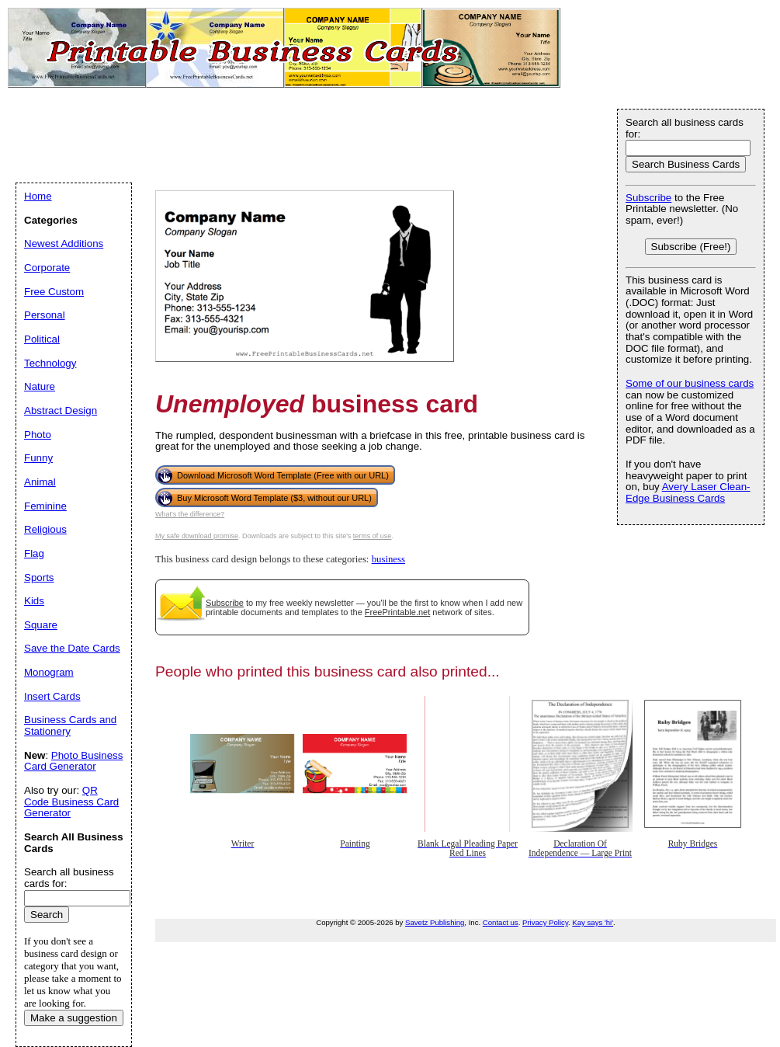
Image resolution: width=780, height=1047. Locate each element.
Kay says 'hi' (592, 922)
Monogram (49, 672)
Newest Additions (63, 243)
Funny (38, 458)
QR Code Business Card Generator (71, 801)
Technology (50, 363)
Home (38, 196)
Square (40, 625)
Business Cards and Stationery (70, 725)
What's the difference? (189, 514)
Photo (37, 434)
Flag (34, 553)
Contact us (500, 922)
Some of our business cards (690, 383)
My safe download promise (196, 536)
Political (42, 339)
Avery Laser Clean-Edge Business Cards (688, 492)
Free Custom (54, 291)
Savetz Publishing (434, 922)
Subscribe (225, 602)
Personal (44, 315)
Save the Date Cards (72, 648)
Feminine (45, 506)
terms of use (372, 536)
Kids (34, 601)
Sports (39, 577)
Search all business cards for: (685, 128)
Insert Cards (52, 696)
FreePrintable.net (397, 612)
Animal (40, 482)
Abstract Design (60, 410)
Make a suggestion (73, 1018)
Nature (39, 386)
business (388, 559)
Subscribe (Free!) (691, 246)
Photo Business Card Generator (73, 761)
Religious (45, 529)
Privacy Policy (545, 922)
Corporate (47, 267)
